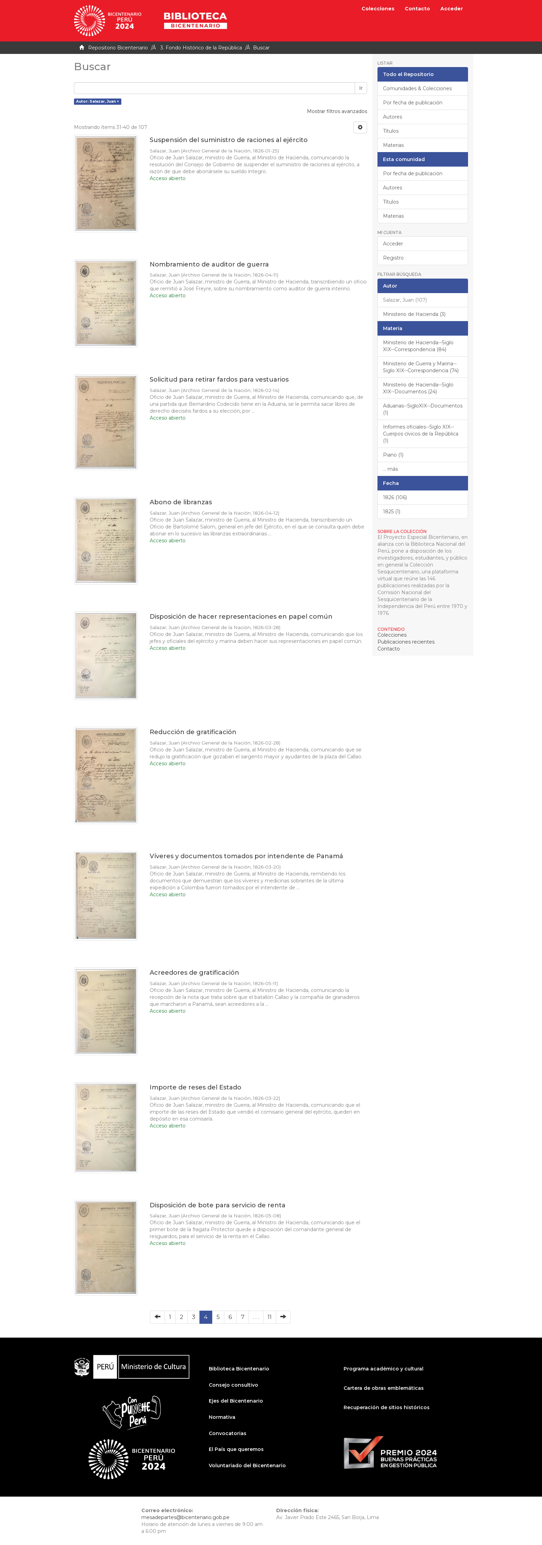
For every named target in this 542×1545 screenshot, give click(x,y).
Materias (393, 145)
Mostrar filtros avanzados (337, 111)
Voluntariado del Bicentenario (247, 1465)
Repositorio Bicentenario (118, 48)
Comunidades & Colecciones (417, 88)
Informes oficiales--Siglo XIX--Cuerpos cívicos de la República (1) (420, 434)
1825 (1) (391, 511)
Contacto (417, 9)
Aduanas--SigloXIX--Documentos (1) (422, 409)
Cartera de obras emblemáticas (384, 1388)
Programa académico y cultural (383, 1369)
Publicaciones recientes (405, 642)
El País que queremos (236, 1449)
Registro (393, 258)
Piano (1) (393, 455)
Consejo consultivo (233, 1385)
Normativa (222, 1417)
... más (390, 469)
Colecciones (378, 9)
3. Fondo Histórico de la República (201, 48)
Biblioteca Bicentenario (239, 1369)
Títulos (391, 131)
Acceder (393, 244)
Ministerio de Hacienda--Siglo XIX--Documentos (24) (418, 388)
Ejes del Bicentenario (236, 1401)
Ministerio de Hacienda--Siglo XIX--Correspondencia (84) (418, 346)
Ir (361, 88)
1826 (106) (395, 497)
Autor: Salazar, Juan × (97, 101)
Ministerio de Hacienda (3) (414, 314)
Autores (392, 117)
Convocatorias (227, 1433)
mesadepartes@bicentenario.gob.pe (185, 1517)
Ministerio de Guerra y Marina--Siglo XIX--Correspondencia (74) (421, 367)
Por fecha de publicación (412, 103)
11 (270, 1316)
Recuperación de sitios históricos (387, 1407)
